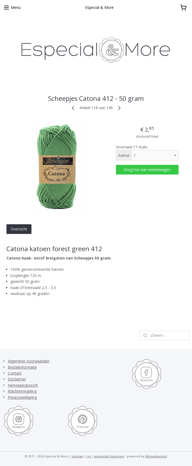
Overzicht (19, 228)
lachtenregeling (23, 391)
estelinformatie (23, 367)
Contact (15, 373)
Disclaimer (17, 379)
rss (89, 456)
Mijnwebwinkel (156, 456)
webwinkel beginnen (109, 456)
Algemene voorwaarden (28, 361)
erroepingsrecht (24, 385)
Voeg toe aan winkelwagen (147, 169)
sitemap (77, 456)
